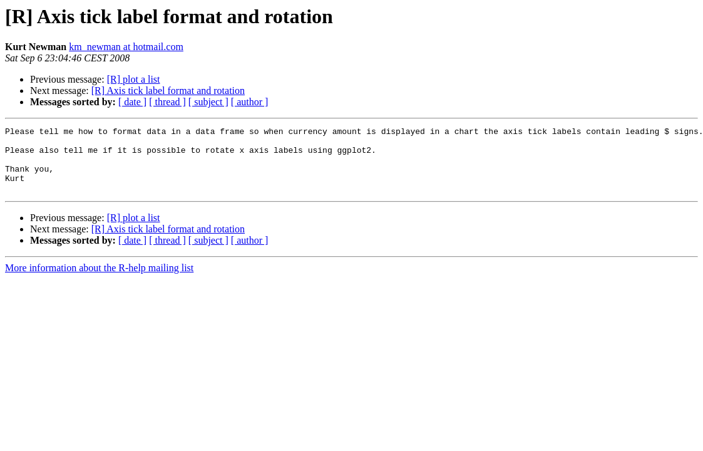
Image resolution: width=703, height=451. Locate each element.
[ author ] (250, 101)
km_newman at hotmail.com (126, 46)
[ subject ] (208, 101)
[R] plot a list (133, 79)
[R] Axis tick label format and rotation (168, 90)
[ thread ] (167, 101)
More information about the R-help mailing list (99, 281)
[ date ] (132, 101)
